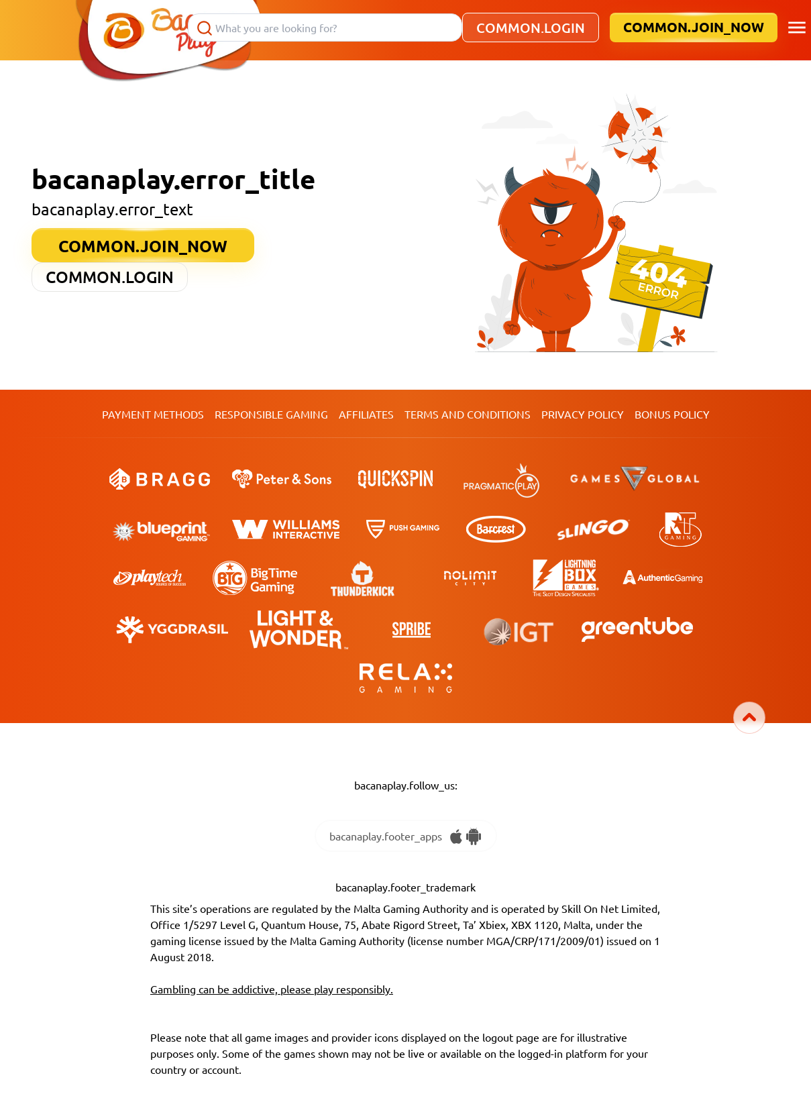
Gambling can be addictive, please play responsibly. (271, 988)
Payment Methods (153, 413)
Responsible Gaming (271, 413)
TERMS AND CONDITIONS (467, 413)
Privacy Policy (582, 413)
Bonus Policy (672, 413)
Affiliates (366, 413)
